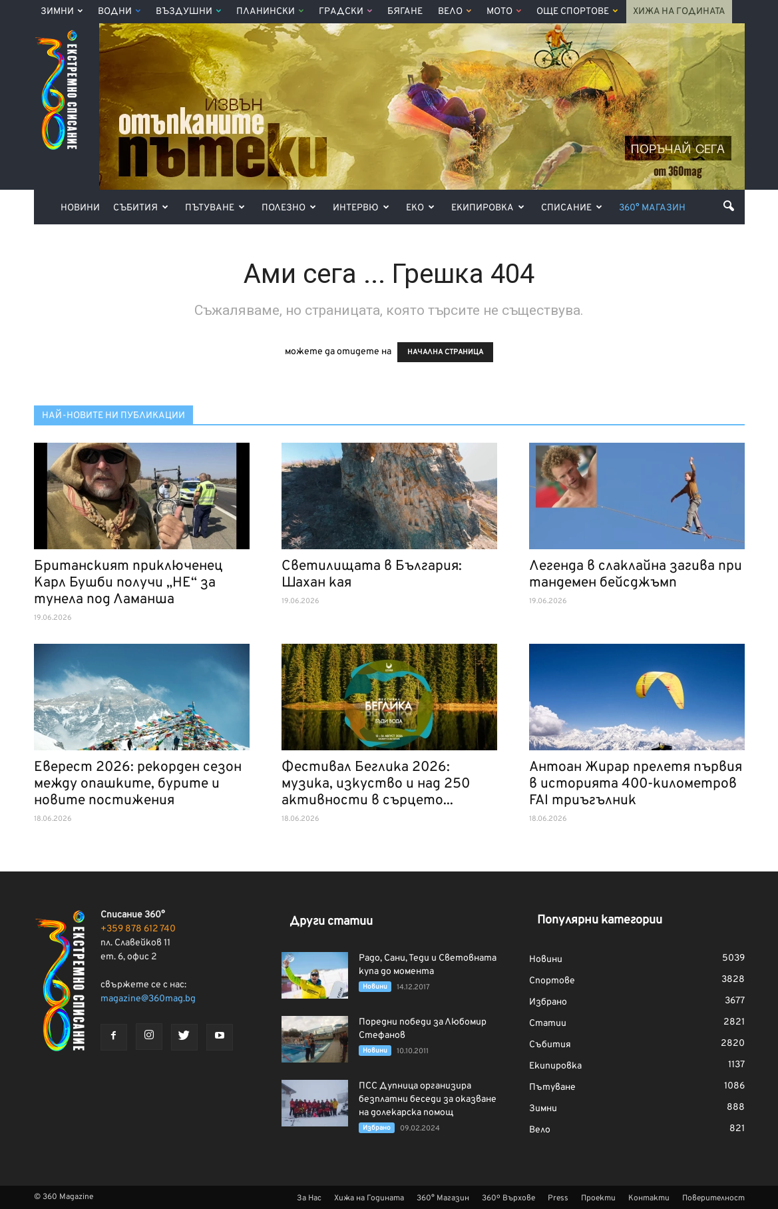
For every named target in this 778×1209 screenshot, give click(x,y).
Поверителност (713, 1198)
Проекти (598, 1198)
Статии (547, 1023)
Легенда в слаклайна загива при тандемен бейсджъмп (635, 574)
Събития (140, 208)
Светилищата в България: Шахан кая (372, 574)
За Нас (309, 1198)
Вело (454, 11)
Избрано (377, 1128)
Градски (345, 11)
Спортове (552, 981)
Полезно (289, 208)
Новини (80, 208)
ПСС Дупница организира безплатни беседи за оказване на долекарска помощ (427, 1099)
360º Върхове (508, 1198)
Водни (119, 11)
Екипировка (487, 208)
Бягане (405, 11)
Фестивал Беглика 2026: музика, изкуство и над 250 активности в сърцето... (376, 784)
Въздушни (188, 11)
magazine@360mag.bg (148, 999)
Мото (503, 11)
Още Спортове (577, 11)
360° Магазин (652, 208)
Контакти (649, 1198)
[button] (729, 206)
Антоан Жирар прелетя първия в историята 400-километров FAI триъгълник (635, 784)
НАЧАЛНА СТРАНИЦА (445, 352)
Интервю (361, 208)
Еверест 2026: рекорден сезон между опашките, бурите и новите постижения (138, 784)
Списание (571, 208)
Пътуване (215, 208)
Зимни (62, 11)
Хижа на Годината (679, 11)
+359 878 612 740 (138, 929)
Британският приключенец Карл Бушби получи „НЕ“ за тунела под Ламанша (128, 582)
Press (558, 1198)
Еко (420, 208)
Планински (269, 11)
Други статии (331, 921)
